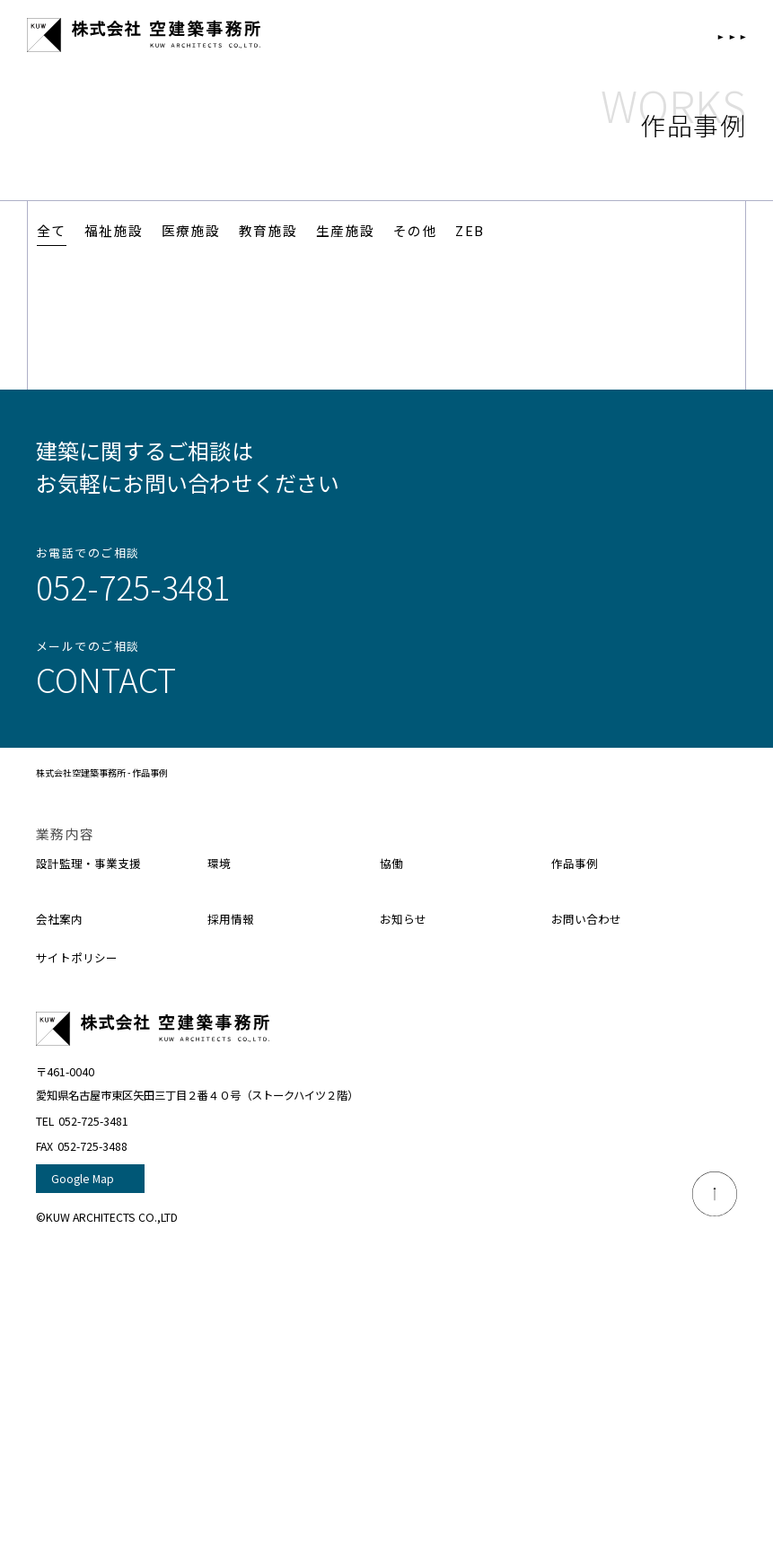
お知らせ (407, 917)
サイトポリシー (83, 956)
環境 (220, 862)
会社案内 (63, 917)
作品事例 (578, 862)
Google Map (82, 1179)
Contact (106, 678)
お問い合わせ (591, 917)
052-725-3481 (133, 586)
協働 (393, 862)
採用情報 (234, 917)
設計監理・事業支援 (96, 862)
